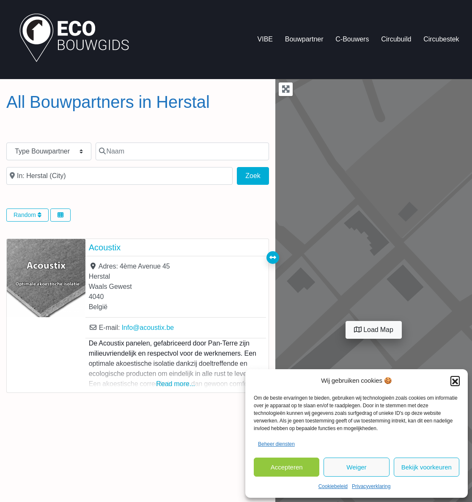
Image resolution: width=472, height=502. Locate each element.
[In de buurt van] (119, 176)
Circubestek (441, 39)
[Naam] (182, 151)
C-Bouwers (352, 39)
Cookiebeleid (333, 486)
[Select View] (60, 215)
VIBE (265, 39)
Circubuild (396, 39)
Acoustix (105, 247)
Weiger (356, 467)
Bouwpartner (304, 39)
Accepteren (287, 467)
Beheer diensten (276, 444)
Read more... (175, 383)
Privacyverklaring (371, 486)
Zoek (257, 174)
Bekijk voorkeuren (426, 467)
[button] (455, 380)
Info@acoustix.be (147, 327)
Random (27, 214)
